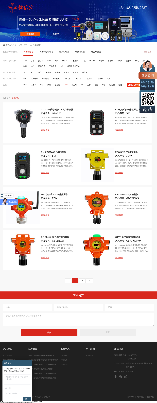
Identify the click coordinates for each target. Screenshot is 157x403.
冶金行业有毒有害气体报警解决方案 (42, 373)
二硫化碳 (99, 79)
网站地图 (140, 397)
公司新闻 (64, 355)
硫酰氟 (128, 61)
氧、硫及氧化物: (9, 79)
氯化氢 (66, 72)
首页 (20, 45)
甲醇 (41, 85)
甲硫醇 (110, 61)
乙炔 (84, 61)
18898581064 (132, 359)
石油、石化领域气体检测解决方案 (41, 355)
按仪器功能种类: (10, 52)
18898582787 (132, 355)
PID (82, 85)
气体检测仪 (37, 45)
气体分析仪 (80, 52)
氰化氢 (75, 72)
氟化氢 (48, 72)
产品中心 (27, 45)
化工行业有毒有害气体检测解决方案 (42, 378)
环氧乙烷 (41, 66)
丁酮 (32, 61)
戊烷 (61, 66)
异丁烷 (40, 61)
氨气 (32, 72)
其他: (5, 85)
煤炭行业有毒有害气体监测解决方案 (42, 364)
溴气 (32, 66)
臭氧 (108, 79)
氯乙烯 (92, 61)
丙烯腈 (119, 61)
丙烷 (25, 61)
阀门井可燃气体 (73, 66)
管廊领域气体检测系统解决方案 (40, 369)
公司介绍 (89, 355)
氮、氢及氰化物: (9, 72)
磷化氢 (84, 72)
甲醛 (103, 85)
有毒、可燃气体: (9, 61)
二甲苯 (33, 85)
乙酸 (96, 85)
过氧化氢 (34, 79)
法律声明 (130, 397)
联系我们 (150, 397)
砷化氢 (101, 61)
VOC (66, 85)
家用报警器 (64, 52)
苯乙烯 (74, 85)
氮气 (40, 72)
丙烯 (49, 85)
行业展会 (64, 364)
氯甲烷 (64, 61)
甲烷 (49, 61)
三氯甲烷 (52, 66)
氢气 (25, 72)
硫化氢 (57, 72)
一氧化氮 (56, 79)
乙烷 (56, 61)
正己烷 (57, 85)
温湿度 (112, 85)
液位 (120, 85)
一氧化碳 (45, 79)
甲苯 (25, 85)
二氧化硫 (77, 79)
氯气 (137, 61)
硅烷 (25, 66)
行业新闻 (64, 360)
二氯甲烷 (74, 61)
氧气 (25, 79)
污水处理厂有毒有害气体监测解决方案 (43, 360)
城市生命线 (96, 52)
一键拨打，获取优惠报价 (29, 402)
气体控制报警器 (46, 52)
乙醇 (89, 85)
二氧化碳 (66, 79)
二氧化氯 (88, 79)
